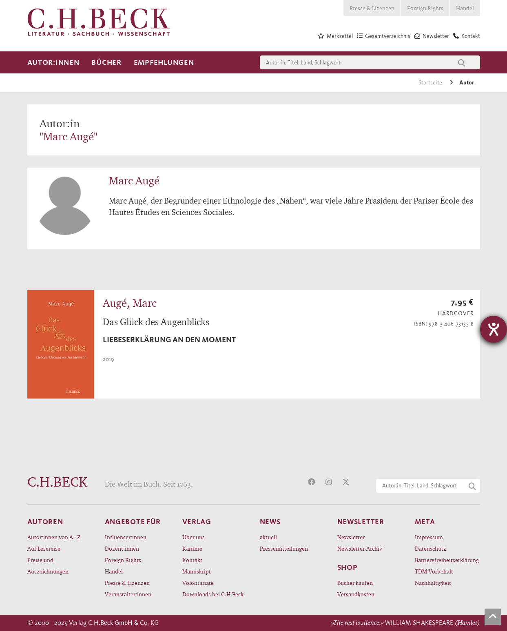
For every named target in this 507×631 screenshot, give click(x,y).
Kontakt (192, 559)
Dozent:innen (122, 548)
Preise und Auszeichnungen (48, 565)
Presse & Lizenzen (372, 7)
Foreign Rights (425, 7)
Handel (465, 7)
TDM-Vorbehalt (434, 571)
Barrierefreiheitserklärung (447, 559)
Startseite (430, 82)
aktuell (268, 537)
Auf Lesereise (43, 548)
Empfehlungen (164, 62)
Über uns (193, 537)
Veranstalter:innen (128, 594)
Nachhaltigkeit (433, 582)
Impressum (429, 537)
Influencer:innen (125, 537)
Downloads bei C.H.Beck (213, 594)
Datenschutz (430, 548)
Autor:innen (53, 62)
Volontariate (198, 582)
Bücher (106, 62)
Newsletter (351, 537)
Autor (466, 82)
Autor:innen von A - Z (53, 537)
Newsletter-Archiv (359, 548)
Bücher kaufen (355, 582)
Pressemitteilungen (284, 548)
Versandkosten (355, 594)
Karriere (192, 548)
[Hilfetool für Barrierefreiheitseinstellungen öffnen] (493, 329)
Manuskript (196, 571)
